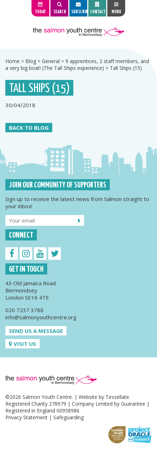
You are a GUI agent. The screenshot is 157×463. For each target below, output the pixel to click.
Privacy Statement (26, 417)
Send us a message (36, 330)
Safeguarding (68, 417)
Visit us (22, 343)
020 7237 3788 (24, 310)
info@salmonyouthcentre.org (41, 317)
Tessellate (117, 396)
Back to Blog (29, 127)
